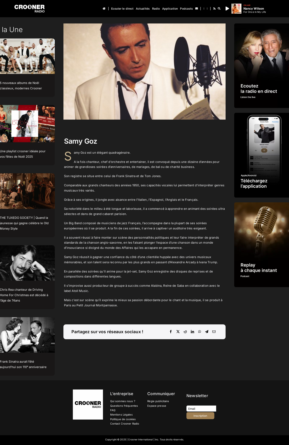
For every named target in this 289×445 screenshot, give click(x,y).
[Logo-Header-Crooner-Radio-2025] (29, 6)
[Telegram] (206, 332)
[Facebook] (170, 332)
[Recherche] (219, 8)
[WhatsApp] (199, 332)
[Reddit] (185, 332)
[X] (178, 332)
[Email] (214, 332)
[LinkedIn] (192, 332)
